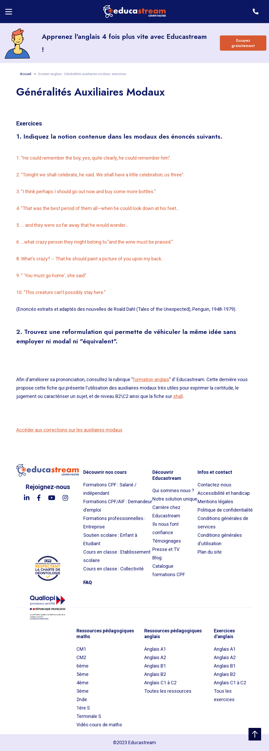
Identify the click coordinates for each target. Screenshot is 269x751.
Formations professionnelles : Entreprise (114, 522)
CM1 (81, 649)
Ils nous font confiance (165, 528)
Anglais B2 (155, 674)
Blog (157, 557)
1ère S (83, 708)
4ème (82, 682)
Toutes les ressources (168, 691)
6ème (82, 666)
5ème (82, 674)
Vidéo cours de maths (99, 724)
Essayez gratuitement (243, 43)
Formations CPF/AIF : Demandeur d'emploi (117, 506)
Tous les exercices (224, 695)
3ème (82, 691)
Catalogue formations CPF (168, 570)
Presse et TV (165, 549)
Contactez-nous (214, 484)
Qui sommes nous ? (173, 490)
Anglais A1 (155, 649)
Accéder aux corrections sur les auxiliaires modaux (69, 430)
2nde (81, 699)
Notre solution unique (174, 499)
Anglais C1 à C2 (160, 682)
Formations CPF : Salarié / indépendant (109, 489)
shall (178, 396)
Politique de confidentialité (225, 510)
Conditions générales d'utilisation (220, 539)
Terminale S (88, 716)
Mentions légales (215, 501)
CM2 (81, 657)
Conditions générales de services (223, 522)
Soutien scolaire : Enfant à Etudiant (110, 539)
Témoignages (166, 541)
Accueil (26, 74)
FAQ (87, 582)
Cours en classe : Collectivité (113, 568)
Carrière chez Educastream (166, 511)
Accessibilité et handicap (224, 493)
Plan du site (210, 552)
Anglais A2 (155, 657)
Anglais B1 (155, 666)
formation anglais (151, 379)
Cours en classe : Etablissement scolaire (117, 556)
